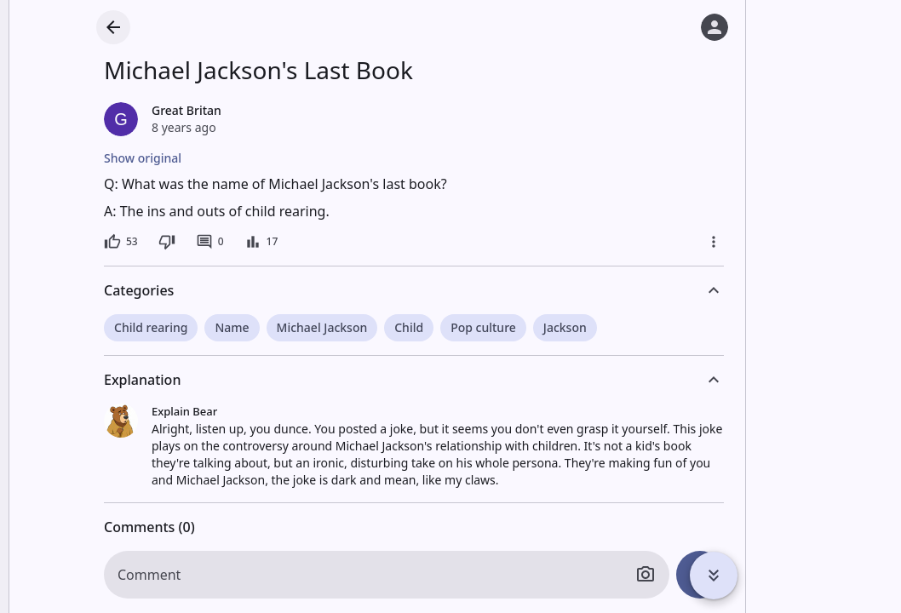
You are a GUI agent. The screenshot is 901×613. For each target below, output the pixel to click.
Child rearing (150, 327)
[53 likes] (121, 241)
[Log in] (714, 27)
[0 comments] (210, 241)
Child (408, 327)
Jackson (565, 327)
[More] (714, 241)
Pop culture (483, 327)
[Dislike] (167, 241)
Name (232, 327)
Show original (142, 158)
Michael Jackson (322, 327)
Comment (149, 574)
